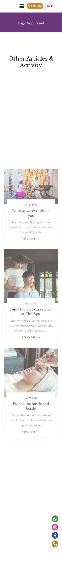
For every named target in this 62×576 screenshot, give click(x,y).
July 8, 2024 (31, 231)
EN (51, 6)
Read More (31, 265)
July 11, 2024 (31, 330)
